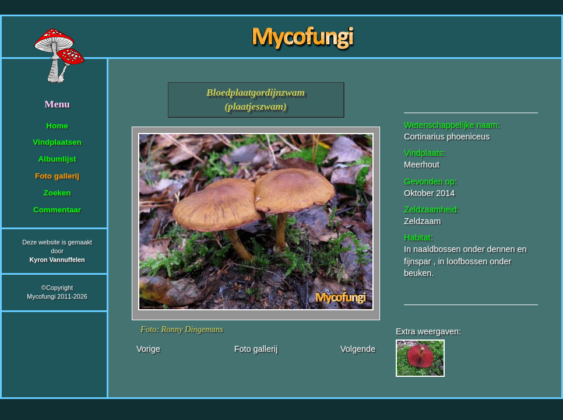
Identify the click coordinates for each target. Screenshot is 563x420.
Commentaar (57, 209)
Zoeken (57, 192)
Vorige (148, 349)
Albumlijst (57, 159)
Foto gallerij (57, 176)
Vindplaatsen (57, 142)
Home (57, 125)
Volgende (357, 349)
